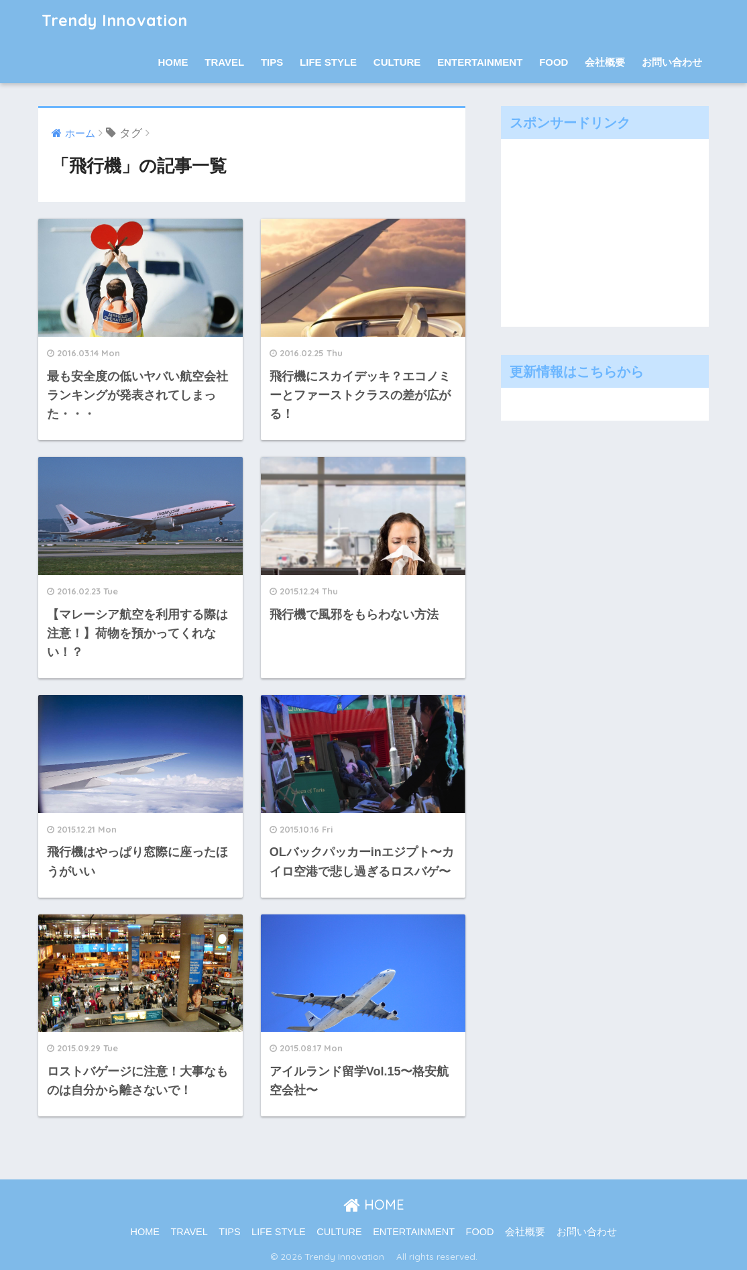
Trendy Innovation (123, 20)
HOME (173, 62)
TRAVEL (224, 62)
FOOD (553, 62)
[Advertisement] (608, 229)
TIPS (272, 62)
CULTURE (397, 62)
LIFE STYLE (328, 62)
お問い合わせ (672, 62)
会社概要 (605, 62)
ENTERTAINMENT (479, 62)
